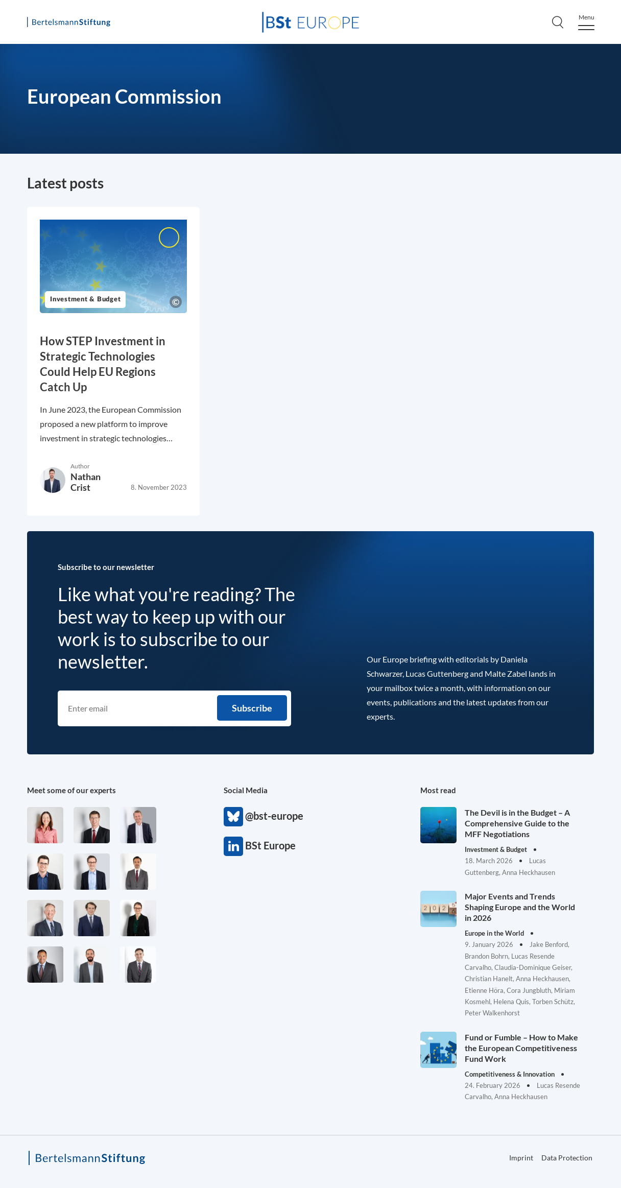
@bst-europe (233, 816)
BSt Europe (233, 846)
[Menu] (586, 22)
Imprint (521, 1157)
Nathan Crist (85, 482)
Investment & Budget (85, 299)
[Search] (557, 22)
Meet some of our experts (71, 790)
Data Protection (566, 1157)
